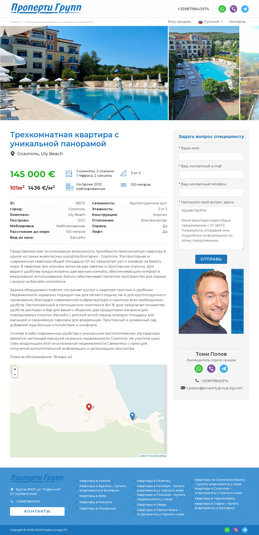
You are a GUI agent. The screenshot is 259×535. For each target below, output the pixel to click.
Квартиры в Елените (95, 502)
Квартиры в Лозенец (154, 481)
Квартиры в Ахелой (94, 481)
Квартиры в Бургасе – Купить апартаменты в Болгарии (102, 488)
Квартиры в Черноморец (215, 498)
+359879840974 (193, 9)
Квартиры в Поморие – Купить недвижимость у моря (161, 497)
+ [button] (15, 369)
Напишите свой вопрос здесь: (207, 202)
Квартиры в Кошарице (97, 508)
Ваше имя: (190, 148)
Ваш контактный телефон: (204, 184)
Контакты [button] (37, 511)
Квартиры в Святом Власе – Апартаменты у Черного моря (160, 512)
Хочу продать (179, 22)
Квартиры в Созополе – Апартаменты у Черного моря (218, 491)
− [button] (15, 374)
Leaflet (142, 456)
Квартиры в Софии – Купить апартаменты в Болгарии (217, 506)
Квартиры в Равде (151, 505)
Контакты (237, 22)
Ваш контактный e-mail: (201, 166)
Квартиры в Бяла (92, 496)
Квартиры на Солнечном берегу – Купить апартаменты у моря (220, 482)
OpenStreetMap (158, 456)
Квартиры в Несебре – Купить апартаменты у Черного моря (161, 488)
